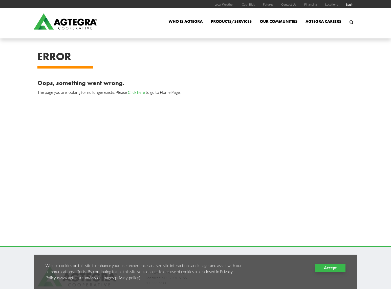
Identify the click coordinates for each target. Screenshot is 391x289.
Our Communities (278, 21)
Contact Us (288, 4)
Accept (330, 267)
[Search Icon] (351, 24)
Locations (331, 4)
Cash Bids (248, 4)
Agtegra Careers (323, 21)
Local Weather (224, 4)
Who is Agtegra (185, 21)
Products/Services (231, 21)
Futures (268, 4)
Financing (310, 4)
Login (349, 4)
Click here (136, 92)
